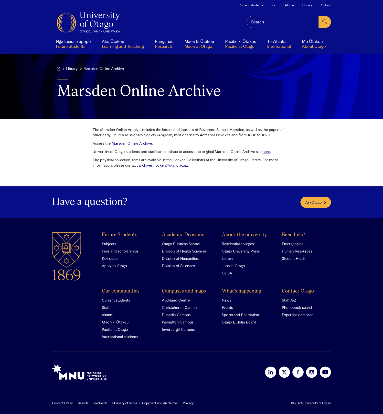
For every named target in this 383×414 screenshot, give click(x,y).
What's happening (241, 291)
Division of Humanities (180, 258)
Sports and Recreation (240, 315)
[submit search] (325, 22)
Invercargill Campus (178, 329)
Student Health (294, 258)
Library (307, 5)
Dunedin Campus (176, 315)
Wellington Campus (177, 322)
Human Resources (297, 251)
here (266, 151)
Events (227, 307)
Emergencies (292, 244)
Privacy (188, 403)
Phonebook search (297, 307)
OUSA (227, 273)
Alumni (290, 5)
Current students (251, 5)
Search (83, 403)
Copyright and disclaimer (160, 403)
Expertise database (297, 315)
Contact (325, 5)
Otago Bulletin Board (239, 322)
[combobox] (283, 22)
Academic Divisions (183, 234)
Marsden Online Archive (132, 143)
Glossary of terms (124, 403)
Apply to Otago (114, 266)
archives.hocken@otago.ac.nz (163, 165)
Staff (274, 5)
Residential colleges (238, 244)
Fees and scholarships (120, 251)
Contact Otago (298, 291)
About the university (244, 234)
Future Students (119, 234)
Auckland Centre (176, 300)
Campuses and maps (184, 291)
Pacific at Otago (115, 329)
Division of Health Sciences (184, 251)
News (226, 300)
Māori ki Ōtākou (115, 322)
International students (120, 337)
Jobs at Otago (233, 266)
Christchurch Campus (180, 307)
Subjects (109, 244)
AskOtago (315, 202)
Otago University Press (241, 251)
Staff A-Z (289, 300)
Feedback (100, 403)
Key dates (110, 258)
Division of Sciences (178, 266)
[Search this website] (283, 22)
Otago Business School (181, 244)
